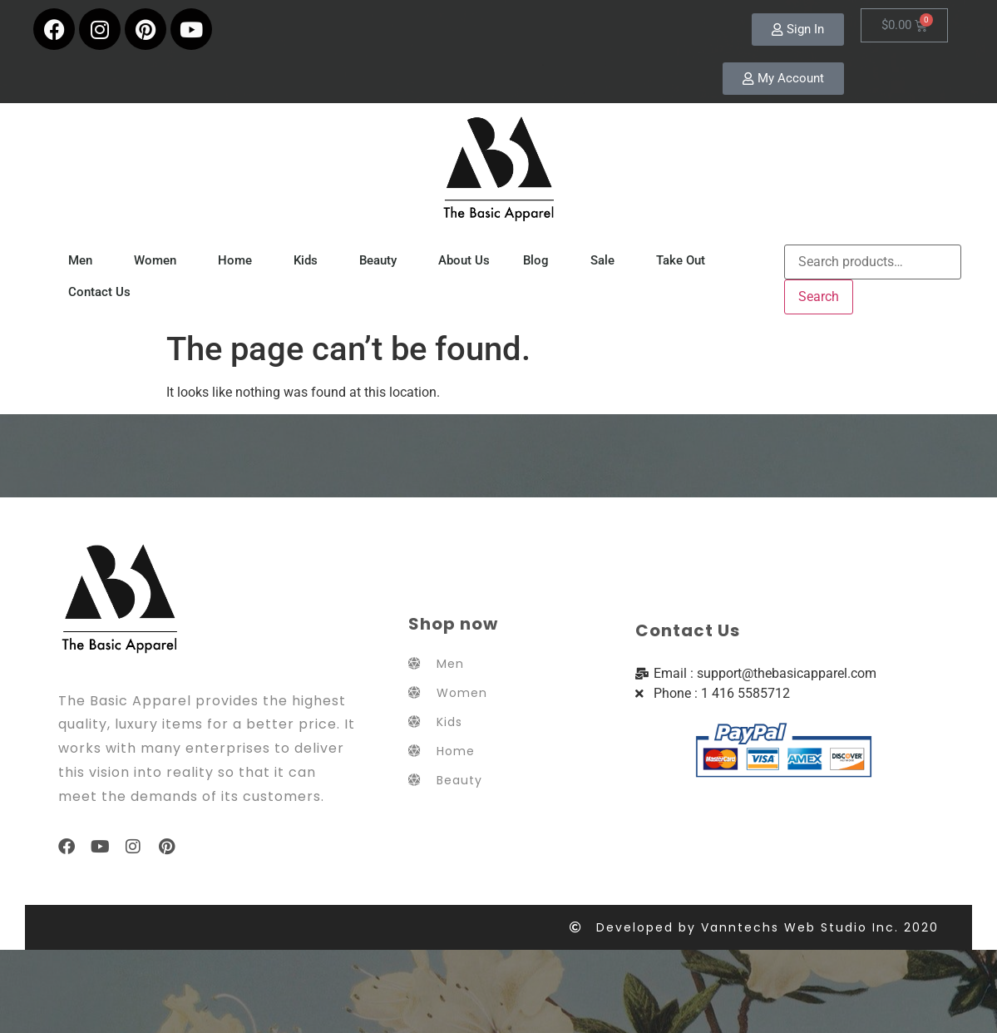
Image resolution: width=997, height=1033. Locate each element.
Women (159, 260)
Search (818, 296)
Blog (540, 260)
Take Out (684, 260)
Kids (310, 260)
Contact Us (99, 291)
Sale (606, 260)
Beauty (382, 260)
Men (84, 260)
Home (239, 260)
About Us (464, 260)
